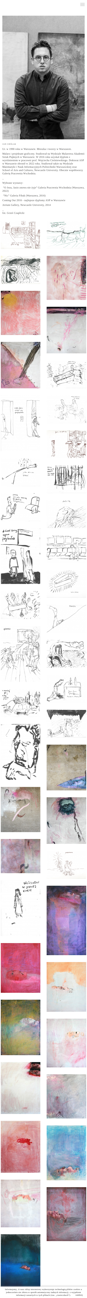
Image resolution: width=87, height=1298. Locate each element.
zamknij (79, 1295)
